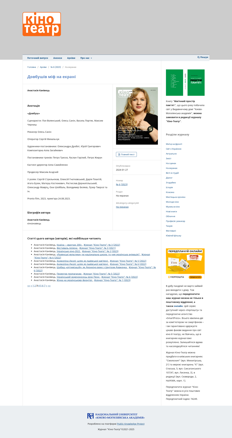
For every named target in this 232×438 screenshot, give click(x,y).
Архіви (71, 57)
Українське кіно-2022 (69, 251)
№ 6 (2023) (56, 67)
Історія (169, 187)
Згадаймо (171, 182)
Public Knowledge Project (131, 423)
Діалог (169, 177)
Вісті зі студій (172, 172)
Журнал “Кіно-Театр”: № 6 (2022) (128, 264)
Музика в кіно (173, 206)
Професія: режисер (175, 221)
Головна (31, 67)
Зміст (168, 158)
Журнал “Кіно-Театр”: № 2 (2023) (100, 251)
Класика (170, 192)
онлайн (178, 306)
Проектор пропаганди (69, 273)
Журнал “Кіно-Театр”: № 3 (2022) (102, 244)
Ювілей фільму (173, 235)
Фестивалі (171, 230)
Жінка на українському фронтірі (75, 280)
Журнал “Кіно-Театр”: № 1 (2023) (112, 280)
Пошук (203, 57)
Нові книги (171, 211)
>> (49, 285)
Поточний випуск (37, 57)
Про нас (85, 57)
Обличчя (170, 216)
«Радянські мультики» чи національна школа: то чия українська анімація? (98, 254)
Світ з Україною (173, 148)
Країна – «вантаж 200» (69, 244)
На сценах (171, 163)
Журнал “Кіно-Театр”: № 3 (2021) (97, 248)
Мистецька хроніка (175, 197)
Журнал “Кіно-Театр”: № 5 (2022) (128, 260)
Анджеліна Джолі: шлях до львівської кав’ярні (83, 260)
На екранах (122, 206)
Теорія (169, 225)
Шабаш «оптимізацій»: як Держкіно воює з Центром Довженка (92, 267)
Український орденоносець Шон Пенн (78, 276)
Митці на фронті (174, 144)
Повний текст (128, 154)
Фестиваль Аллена (67, 248)
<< (28, 285)
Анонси (57, 57)
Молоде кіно (172, 201)
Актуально (171, 153)
